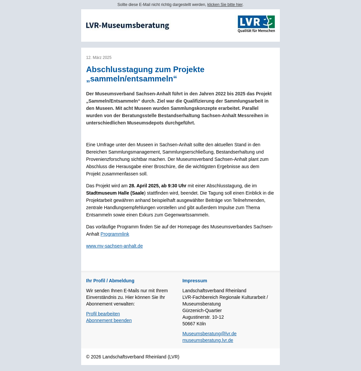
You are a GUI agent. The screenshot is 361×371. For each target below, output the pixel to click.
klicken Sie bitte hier (224, 4)
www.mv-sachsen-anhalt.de (114, 246)
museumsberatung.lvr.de (207, 340)
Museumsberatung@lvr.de (209, 333)
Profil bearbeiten (103, 313)
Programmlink (115, 234)
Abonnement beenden (109, 320)
